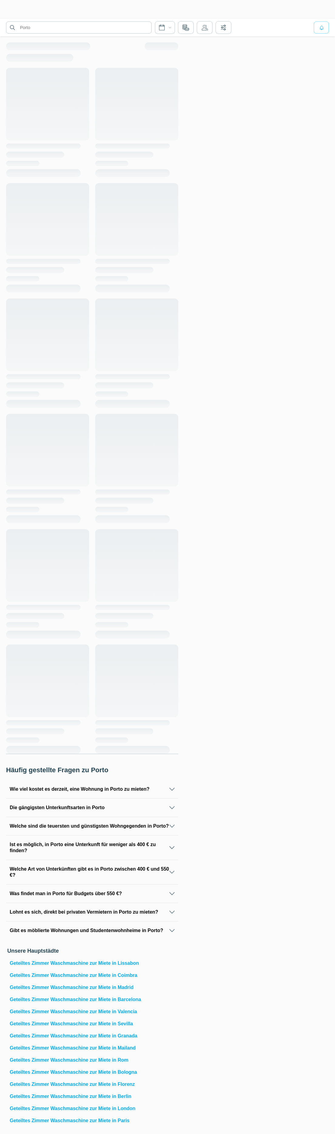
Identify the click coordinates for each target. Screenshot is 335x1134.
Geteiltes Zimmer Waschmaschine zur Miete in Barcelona (75, 999)
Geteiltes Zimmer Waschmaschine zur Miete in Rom (69, 1060)
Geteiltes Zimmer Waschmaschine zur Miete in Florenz (72, 1084)
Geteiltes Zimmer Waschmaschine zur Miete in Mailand (73, 1047)
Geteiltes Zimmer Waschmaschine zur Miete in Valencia (73, 1011)
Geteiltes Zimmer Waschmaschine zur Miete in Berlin (70, 1096)
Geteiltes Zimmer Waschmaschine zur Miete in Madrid (71, 987)
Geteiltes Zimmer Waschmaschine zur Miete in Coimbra (73, 975)
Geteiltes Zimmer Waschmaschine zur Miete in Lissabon (74, 963)
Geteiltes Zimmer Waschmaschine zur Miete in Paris (69, 1120)
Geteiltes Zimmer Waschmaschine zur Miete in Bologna (73, 1072)
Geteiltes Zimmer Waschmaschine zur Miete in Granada (73, 1035)
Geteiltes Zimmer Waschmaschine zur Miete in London (73, 1108)
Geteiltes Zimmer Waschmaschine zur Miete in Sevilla (71, 1023)
